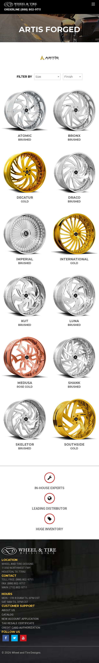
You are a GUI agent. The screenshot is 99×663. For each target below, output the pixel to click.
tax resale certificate (18, 623)
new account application (20, 618)
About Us (8, 610)
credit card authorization (21, 627)
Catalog (7, 614)
